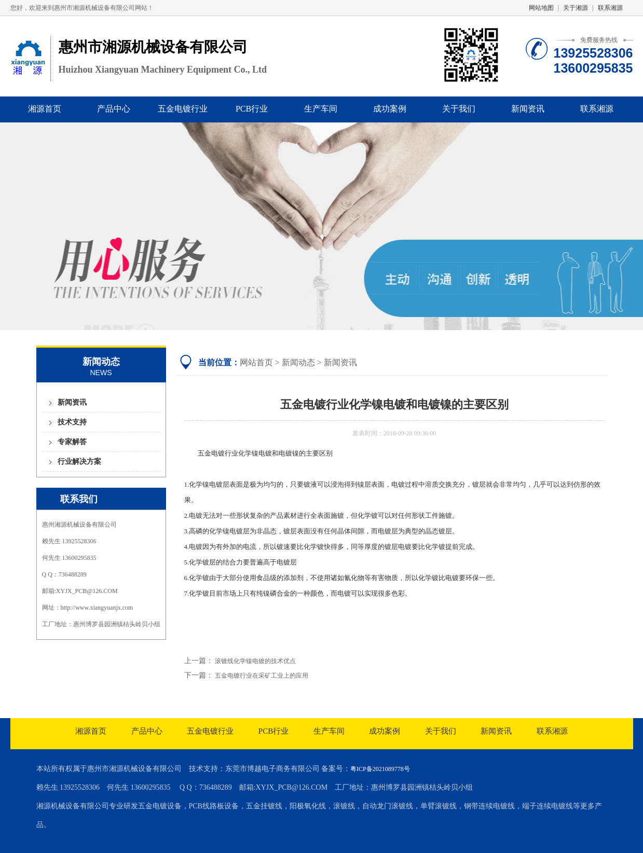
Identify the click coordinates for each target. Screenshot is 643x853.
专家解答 (72, 442)
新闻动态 (298, 362)
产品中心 (113, 108)
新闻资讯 (527, 108)
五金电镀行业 (183, 108)
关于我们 (458, 108)
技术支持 (72, 422)
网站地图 (541, 7)
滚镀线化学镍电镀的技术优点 (255, 661)
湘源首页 (44, 108)
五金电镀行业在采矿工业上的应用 (261, 675)
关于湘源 (575, 7)
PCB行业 (252, 108)
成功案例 (389, 108)
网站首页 (256, 362)
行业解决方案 (79, 461)
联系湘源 (610, 7)
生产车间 (320, 108)
